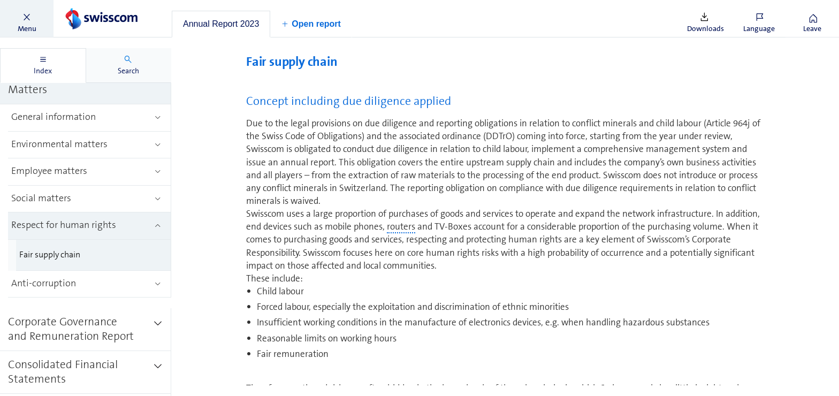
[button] (27, 18)
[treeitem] (85, 83)
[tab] (221, 24)
